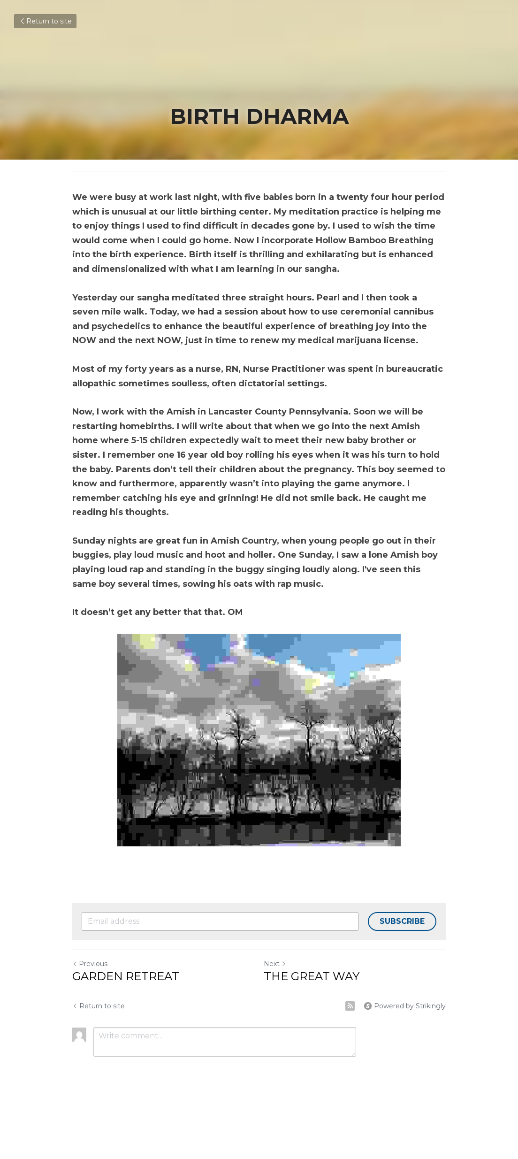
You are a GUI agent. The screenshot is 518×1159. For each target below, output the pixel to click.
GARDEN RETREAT (125, 976)
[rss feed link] (350, 1006)
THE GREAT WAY (311, 976)
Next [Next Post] (275, 963)
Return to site (45, 21)
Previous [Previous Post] (89, 963)
